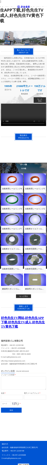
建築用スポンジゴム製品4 (13, 289)
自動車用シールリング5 (35, 188)
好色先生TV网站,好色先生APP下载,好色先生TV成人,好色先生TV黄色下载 (22, 12)
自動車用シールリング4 (12, 188)
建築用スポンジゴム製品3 (36, 289)
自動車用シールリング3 (12, 208)
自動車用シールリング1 (12, 228)
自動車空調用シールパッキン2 (15, 269)
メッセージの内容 (8, 375)
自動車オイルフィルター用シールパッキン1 (20, 249)
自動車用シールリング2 (35, 208)
